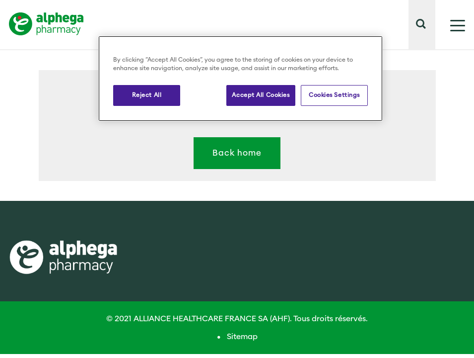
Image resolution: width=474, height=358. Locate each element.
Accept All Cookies (260, 95)
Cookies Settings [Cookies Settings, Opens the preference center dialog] (334, 95)
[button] (429, 44)
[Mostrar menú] (450, 24)
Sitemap (242, 337)
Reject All (147, 95)
